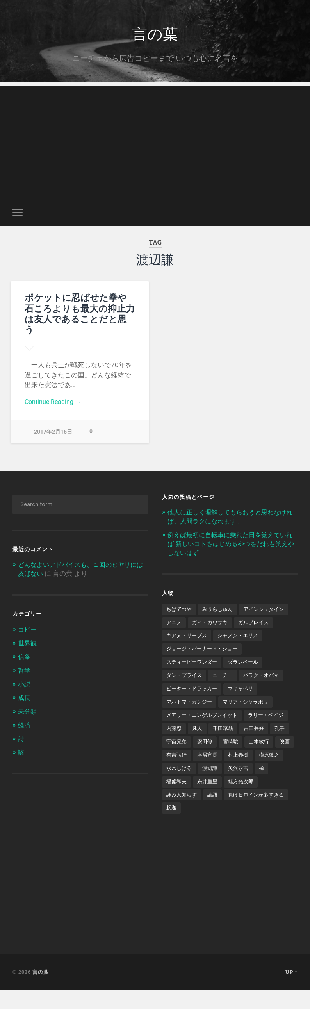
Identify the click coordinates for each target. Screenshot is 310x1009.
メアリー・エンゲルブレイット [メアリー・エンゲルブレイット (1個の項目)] (204, 731)
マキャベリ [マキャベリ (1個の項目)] (245, 704)
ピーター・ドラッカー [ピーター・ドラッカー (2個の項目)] (193, 704)
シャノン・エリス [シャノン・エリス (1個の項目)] (188, 650)
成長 (24, 697)
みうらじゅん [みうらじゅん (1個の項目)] (220, 609)
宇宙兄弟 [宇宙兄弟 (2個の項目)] (231, 758)
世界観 (28, 644)
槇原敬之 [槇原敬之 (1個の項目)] (242, 785)
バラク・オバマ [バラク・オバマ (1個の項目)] (267, 691)
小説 (24, 684)
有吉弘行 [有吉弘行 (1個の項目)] (258, 772)
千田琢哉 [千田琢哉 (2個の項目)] (274, 745)
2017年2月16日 (53, 433)
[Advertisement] (155, 141)
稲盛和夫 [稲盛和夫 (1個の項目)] (253, 799)
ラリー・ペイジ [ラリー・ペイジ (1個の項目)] (185, 745)
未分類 (28, 710)
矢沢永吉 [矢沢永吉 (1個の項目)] (204, 799)
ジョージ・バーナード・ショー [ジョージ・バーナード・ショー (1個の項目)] (204, 664)
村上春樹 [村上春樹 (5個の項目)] (210, 785)
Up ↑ (291, 991)
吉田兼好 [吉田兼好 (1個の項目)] (177, 758)
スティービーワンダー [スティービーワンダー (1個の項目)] (193, 677)
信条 (24, 657)
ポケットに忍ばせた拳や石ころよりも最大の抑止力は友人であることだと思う (80, 314)
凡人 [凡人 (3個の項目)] (247, 745)
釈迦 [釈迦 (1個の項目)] (242, 826)
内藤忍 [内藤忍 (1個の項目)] (223, 745)
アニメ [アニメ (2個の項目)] (229, 623)
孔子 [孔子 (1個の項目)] (204, 758)
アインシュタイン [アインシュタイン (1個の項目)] (188, 623)
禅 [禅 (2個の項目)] (228, 799)
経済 (24, 724)
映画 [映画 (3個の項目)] (231, 772)
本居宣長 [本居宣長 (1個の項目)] (177, 785)
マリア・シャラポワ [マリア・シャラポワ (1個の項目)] (250, 718)
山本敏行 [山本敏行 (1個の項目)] (204, 772)
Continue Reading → (54, 403)
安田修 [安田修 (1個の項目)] (261, 758)
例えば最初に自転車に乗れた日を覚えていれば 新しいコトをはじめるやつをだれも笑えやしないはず (231, 544)
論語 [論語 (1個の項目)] (285, 812)
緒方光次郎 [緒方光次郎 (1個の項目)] (212, 812)
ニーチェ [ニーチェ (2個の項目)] (226, 691)
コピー (28, 630)
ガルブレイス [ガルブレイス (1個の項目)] (182, 637)
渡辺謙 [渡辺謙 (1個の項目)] (174, 799)
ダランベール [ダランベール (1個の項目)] (248, 677)
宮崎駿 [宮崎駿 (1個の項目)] (174, 772)
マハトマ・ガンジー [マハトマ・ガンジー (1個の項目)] (191, 718)
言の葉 (155, 33)
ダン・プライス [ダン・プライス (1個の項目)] (185, 691)
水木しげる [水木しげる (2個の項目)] (277, 785)
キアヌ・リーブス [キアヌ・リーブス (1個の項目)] (231, 637)
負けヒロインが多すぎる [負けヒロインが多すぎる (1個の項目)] (196, 826)
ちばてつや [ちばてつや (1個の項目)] (180, 609)
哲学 (24, 670)
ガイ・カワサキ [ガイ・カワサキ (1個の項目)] (267, 623)
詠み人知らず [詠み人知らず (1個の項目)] (253, 812)
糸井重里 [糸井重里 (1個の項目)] (177, 812)
